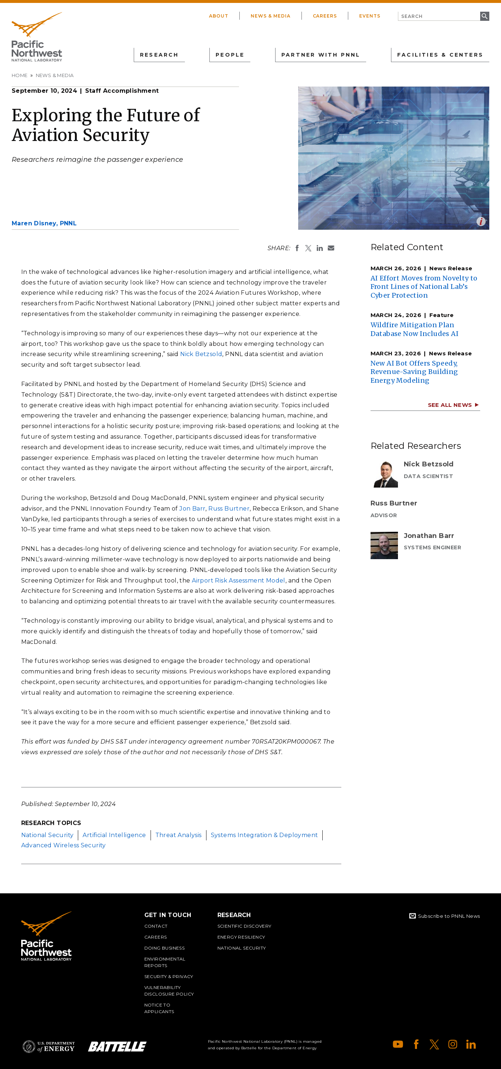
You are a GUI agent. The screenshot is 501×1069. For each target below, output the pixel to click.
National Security (47, 835)
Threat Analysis (178, 835)
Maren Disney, (44, 223)
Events (369, 16)
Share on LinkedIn (319, 248)
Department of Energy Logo (48, 1046)
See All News (450, 405)
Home (20, 75)
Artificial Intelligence (114, 835)
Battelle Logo (117, 1046)
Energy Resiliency (241, 937)
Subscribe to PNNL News (449, 916)
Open (481, 221)
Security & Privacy (168, 976)
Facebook (416, 1044)
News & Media (271, 16)
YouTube (398, 1044)
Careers (325, 16)
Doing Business (164, 948)
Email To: (331, 248)
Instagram (452, 1044)
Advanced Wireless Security (63, 845)
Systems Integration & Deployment (264, 835)
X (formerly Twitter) (434, 1044)
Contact (156, 926)
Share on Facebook (297, 248)
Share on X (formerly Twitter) (308, 248)
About (218, 16)
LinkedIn (471, 1044)
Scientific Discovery (244, 926)
